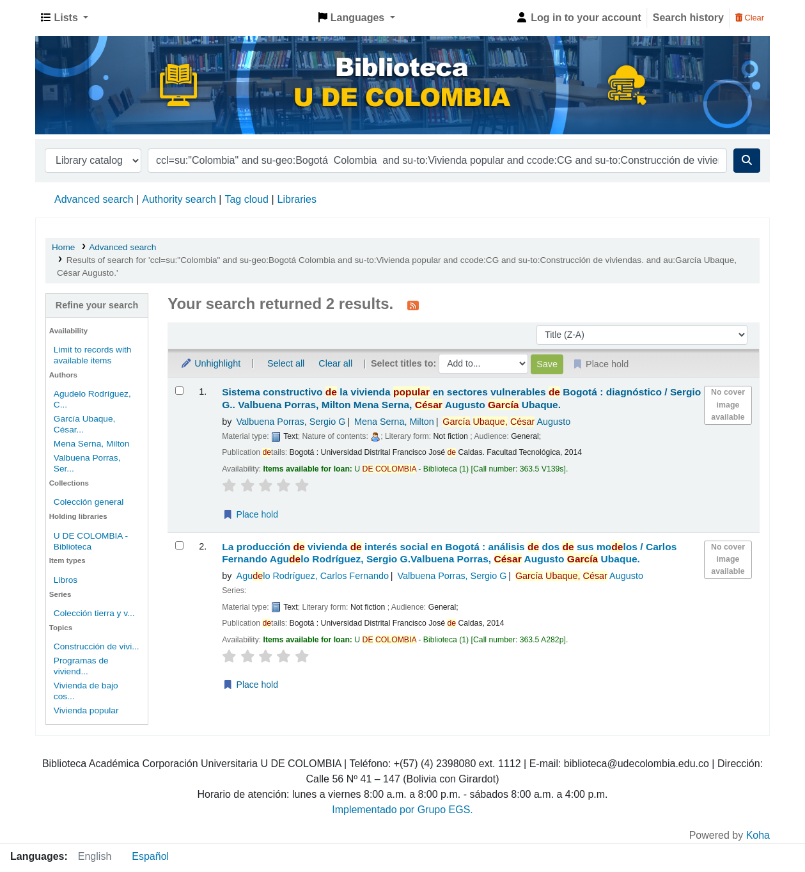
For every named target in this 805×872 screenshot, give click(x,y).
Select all (285, 363)
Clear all (335, 363)
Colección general (88, 502)
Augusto (506, 421)
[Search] (746, 160)
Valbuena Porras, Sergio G (291, 421)
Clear (749, 17)
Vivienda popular (86, 710)
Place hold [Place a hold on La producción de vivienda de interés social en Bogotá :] (250, 684)
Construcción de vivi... (96, 646)
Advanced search (94, 199)
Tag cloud (246, 199)
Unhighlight (210, 363)
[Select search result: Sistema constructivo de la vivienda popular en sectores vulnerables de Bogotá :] (179, 390)
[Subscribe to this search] (413, 305)
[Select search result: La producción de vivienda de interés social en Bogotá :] (179, 545)
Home (63, 247)
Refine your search (97, 305)
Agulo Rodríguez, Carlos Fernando (313, 576)
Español (150, 856)
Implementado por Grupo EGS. (402, 809)
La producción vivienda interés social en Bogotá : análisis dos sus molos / (449, 552)
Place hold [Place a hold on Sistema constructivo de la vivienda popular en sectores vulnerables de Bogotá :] (250, 514)
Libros (65, 580)
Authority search (179, 199)
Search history (688, 17)
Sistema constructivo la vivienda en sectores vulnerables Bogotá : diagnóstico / (461, 397)
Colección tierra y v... (94, 613)
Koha (758, 835)
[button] (64, 18)
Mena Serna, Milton (92, 443)
